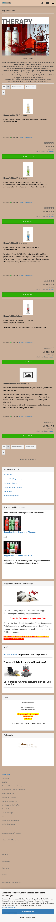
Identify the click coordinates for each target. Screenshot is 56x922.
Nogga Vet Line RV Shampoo (15, 178)
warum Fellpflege (7, 813)
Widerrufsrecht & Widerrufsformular (13, 790)
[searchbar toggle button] (42, 3)
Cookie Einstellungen (8, 824)
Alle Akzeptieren (28, 912)
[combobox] (17, 87)
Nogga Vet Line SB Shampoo (15, 243)
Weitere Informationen (28, 917)
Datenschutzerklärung (9, 907)
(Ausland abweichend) (25, 137)
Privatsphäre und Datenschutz (11, 820)
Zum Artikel (28, 221)
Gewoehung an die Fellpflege (13, 487)
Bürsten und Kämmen (10, 483)
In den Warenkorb (28, 156)
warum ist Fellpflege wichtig (13, 479)
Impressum (5, 778)
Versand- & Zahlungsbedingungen (12, 786)
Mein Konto (5, 854)
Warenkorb (5, 868)
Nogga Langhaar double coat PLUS (18, 555)
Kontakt (4, 782)
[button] (4, 87)
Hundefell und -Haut (8, 793)
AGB (3, 816)
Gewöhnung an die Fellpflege (11, 805)
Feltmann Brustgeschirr (11, 495)
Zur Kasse (5, 875)
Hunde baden (8, 491)
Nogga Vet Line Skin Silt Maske (16, 383)
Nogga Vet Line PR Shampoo (15, 115)
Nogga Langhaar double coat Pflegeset (19, 532)
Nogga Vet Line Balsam (12, 316)
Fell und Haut (8, 474)
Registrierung (6, 861)
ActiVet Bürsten (10, 654)
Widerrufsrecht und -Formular (11, 882)
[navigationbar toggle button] (53, 3)
